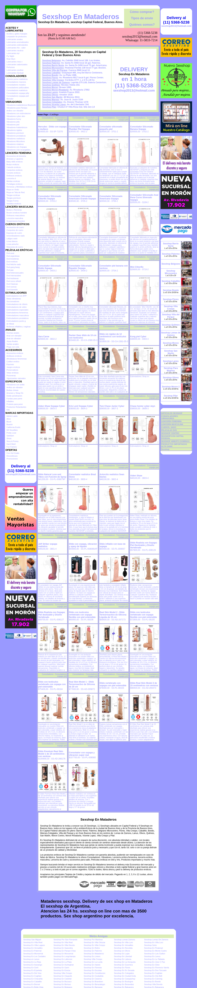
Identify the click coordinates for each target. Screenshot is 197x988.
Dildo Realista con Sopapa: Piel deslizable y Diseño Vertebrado (51, 614)
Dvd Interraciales (13, 276)
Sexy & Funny (12, 441)
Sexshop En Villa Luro (123, 942)
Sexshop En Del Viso (32, 973)
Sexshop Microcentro (53, 68)
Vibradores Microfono (15, 141)
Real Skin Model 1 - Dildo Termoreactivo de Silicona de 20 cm (82, 684)
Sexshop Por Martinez (93, 940)
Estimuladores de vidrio (16, 307)
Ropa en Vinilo (12, 190)
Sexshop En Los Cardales (34, 956)
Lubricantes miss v (14, 62)
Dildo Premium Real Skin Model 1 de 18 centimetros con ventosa (51, 754)
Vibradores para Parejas (16, 108)
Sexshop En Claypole (62, 976)
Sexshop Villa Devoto (153, 984)
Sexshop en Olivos (122, 951)
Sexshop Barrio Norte (53, 65)
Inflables (10, 401)
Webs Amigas (98, 936)
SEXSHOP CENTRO (170, 433)
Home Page (42, 114)
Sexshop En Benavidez (124, 984)
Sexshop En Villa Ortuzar (94, 942)
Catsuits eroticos (13, 167)
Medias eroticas (13, 181)
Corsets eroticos (13, 173)
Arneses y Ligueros (14, 159)
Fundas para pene (14, 399)
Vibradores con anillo (15, 385)
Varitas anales (12, 344)
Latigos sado (11, 238)
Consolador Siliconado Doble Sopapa (49, 267)
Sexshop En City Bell (153, 976)
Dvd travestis (12, 290)
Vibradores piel (12, 125)
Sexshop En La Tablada (154, 959)
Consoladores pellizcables (17, 87)
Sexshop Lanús (50, 92)
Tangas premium (13, 198)
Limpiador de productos (16, 36)
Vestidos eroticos (13, 204)
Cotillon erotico (12, 361)
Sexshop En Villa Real (32, 942)
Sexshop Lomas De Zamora (156, 940)
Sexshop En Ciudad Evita (125, 976)
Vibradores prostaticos (16, 136)
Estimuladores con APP (16, 296)
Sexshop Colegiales (52, 102)
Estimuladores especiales (17, 310)
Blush (8, 422)
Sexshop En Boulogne (123, 981)
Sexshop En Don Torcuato (155, 970)
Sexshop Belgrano (51, 60)
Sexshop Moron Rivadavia (55, 90)
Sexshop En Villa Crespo (94, 945)
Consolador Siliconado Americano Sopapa (111, 197)
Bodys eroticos (12, 164)
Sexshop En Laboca (122, 959)
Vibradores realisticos (15, 139)
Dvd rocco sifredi (13, 281)
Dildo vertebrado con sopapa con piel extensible (113, 684)
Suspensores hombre (15, 221)
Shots (8, 438)
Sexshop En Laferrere (62, 959)
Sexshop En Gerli (30, 968)
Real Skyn (10, 59)
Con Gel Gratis (12, 453)
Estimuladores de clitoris (16, 304)
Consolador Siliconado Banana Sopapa (141, 127)
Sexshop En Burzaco (62, 981)
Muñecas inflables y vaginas (18, 327)
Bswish (9, 424)
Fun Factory (11, 447)
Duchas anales (12, 333)
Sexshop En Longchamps (64, 956)
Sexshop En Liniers (92, 956)
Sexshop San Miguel (32, 940)
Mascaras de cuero (14, 247)
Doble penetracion (14, 396)
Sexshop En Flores (122, 968)
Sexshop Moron (50, 87)
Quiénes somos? (142, 24)
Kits (8, 410)
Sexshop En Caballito (32, 981)
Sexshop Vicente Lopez (54, 104)
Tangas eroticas (13, 195)
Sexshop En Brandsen (93, 981)
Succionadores (12, 301)
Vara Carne (43, 336)
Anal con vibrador (14, 336)
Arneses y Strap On (14, 393)
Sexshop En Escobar (93, 970)
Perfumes (10, 67)
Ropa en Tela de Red (15, 192)
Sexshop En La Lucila (93, 962)
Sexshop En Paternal (32, 951)
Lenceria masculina (14, 218)
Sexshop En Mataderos (80, 16)
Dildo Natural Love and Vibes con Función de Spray (52, 475)
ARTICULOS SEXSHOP (171, 413)
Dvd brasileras (12, 259)
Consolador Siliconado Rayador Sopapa (80, 267)
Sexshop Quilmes (51, 85)
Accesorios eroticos (14, 353)
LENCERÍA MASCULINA (172, 424)
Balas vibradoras (13, 299)
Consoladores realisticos (17, 90)
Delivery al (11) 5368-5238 (21, 468)
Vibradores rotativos (15, 144)
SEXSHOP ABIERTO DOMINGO (175, 441)
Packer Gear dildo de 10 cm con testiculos (82, 336)
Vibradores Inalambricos (16, 127)
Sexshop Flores (50, 77)
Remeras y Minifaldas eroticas (19, 187)
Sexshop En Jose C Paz (154, 962)
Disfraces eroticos (14, 176)
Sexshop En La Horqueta (124, 962)
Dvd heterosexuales (14, 273)
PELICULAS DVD (169, 430)
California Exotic (13, 427)
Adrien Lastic (12, 416)
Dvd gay (9, 270)
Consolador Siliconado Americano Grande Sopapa (82, 197)
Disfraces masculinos (15, 215)
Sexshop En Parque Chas (64, 951)
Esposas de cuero (14, 233)
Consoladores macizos (16, 82)
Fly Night (10, 56)
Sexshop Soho (150, 945)
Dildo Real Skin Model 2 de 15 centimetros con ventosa (144, 684)
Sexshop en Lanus (31, 959)
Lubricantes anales (14, 39)
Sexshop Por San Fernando (65, 940)
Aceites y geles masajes (16, 34)
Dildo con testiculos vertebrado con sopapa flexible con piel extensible (82, 614)
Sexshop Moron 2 (170, 386)
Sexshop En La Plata (62, 962)
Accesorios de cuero (15, 227)
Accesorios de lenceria (16, 156)
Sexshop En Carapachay (124, 979)
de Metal (10, 324)
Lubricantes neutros (14, 50)
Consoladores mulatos (16, 85)
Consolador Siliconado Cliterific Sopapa (49, 197)
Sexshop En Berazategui (94, 984)
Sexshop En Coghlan (153, 973)
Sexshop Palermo (51, 63)
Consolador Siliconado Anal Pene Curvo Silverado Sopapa (144, 197)
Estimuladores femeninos (17, 313)
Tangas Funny (12, 201)
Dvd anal (10, 253)
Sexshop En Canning (153, 979)
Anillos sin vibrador (14, 387)
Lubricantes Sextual (14, 73)
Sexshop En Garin (61, 968)
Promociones (12, 459)
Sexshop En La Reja (32, 962)
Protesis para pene (14, 404)
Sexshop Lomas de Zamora (56, 82)
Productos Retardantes (16, 407)
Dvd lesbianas (12, 278)
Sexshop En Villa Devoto (64, 945)
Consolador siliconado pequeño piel (111, 127)
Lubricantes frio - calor (16, 48)
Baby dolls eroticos (14, 162)
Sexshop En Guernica (123, 965)
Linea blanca (11, 241)
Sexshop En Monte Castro (155, 951)
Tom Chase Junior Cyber (112, 406)
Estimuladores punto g (16, 321)
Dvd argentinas (12, 256)
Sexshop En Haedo (92, 965)
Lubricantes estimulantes (17, 45)
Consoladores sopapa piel (17, 96)
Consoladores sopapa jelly (17, 93)
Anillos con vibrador (14, 111)
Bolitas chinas (12, 390)
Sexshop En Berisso (62, 984)
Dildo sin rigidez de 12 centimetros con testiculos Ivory (113, 336)
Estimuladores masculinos (17, 315)
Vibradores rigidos (14, 130)
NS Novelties (12, 430)
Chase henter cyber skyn (142, 406)
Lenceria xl (11, 178)
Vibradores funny (13, 119)
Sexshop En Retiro (92, 948)
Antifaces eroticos (14, 356)
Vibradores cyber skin (15, 116)
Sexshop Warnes (50, 99)
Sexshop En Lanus (152, 956)
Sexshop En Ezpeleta (32, 970)
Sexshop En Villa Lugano (34, 945)
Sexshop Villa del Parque (54, 70)
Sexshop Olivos (50, 94)
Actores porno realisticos (17, 79)
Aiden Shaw (136, 475)
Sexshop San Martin (52, 97)
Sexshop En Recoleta (123, 948)
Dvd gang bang (13, 267)
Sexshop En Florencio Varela (156, 968)
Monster (9, 99)
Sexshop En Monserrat (33, 954)
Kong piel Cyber (138, 336)
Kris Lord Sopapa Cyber (81, 406)
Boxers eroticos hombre (16, 213)
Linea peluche (12, 244)
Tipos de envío (142, 18)
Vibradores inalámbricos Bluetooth (21, 105)
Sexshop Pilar (49, 107)
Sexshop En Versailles (123, 945)
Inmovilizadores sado (15, 236)
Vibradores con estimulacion (18, 113)
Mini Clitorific (137, 267)
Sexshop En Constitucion (94, 973)
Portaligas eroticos (14, 184)
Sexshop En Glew (151, 965)
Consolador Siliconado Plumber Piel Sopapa (80, 127)
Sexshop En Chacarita (32, 979)
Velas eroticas (12, 373)
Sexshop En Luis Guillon (154, 954)
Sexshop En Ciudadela (93, 976)
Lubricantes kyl (12, 53)
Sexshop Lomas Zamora (124, 940)
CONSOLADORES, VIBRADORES (169, 417)
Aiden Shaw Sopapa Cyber (51, 406)
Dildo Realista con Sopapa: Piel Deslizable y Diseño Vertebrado (143, 545)
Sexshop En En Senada (124, 970)
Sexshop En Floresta (93, 968)
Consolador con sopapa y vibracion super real (82, 753)
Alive (8, 419)
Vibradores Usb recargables (18, 150)
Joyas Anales (12, 341)
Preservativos (12, 370)
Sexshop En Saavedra (63, 948)
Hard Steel (11, 444)
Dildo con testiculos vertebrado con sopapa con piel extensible (52, 684)
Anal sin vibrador (13, 338)
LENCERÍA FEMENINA (171, 421)
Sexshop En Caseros (93, 979)
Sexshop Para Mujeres (171, 369)
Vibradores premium (15, 133)
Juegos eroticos (13, 367)
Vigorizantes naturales (16, 378)
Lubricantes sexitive (14, 70)
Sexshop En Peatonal (153, 948)
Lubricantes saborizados (16, 64)
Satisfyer (10, 436)
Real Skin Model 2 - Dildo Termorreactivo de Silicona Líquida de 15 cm (113, 614)
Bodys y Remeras (14, 210)
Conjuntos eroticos (14, 170)
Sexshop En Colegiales (124, 973)
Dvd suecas (11, 287)
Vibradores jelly (13, 122)
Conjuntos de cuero (14, 230)
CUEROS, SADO (168, 427)
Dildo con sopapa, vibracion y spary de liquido (83, 545)
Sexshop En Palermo (93, 951)
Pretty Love (11, 433)
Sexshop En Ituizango (32, 965)
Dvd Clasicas (12, 284)
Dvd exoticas (12, 262)
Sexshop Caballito (51, 72)
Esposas (10, 364)
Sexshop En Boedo (152, 981)
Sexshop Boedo (50, 75)
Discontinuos (12, 456)
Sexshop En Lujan (122, 954)
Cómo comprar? (142, 12)
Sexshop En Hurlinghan (63, 965)
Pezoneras (11, 375)
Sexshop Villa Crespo (53, 80)
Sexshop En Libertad (123, 956)
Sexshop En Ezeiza (61, 970)
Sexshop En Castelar (62, 979)
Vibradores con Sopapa (16, 147)
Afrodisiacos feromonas (16, 359)
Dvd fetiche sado (13, 264)
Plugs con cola (12, 347)
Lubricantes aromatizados (17, 42)
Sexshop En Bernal (31, 984)
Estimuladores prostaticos (17, 318)
